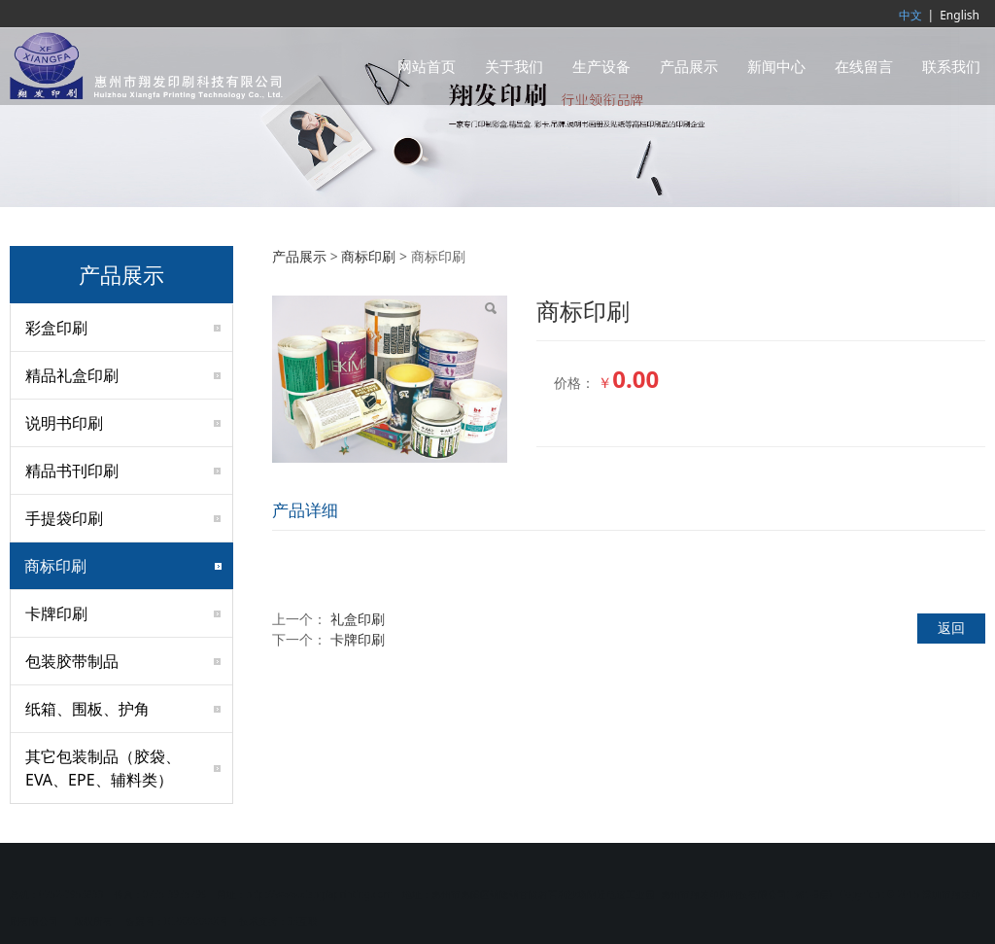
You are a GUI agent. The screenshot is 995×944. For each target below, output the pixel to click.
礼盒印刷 (357, 619)
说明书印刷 (64, 423)
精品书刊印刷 (72, 470)
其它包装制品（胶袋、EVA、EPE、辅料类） (103, 768)
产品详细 (305, 510)
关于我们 (514, 66)
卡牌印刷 (56, 613)
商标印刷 (55, 566)
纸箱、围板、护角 (87, 708)
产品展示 (689, 66)
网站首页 (426, 66)
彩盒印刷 (56, 327)
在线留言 (864, 66)
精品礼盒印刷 (72, 375)
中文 (910, 15)
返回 (951, 627)
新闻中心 (776, 66)
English (959, 15)
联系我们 (951, 66)
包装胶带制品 (72, 661)
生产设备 (601, 66)
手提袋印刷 (64, 518)
